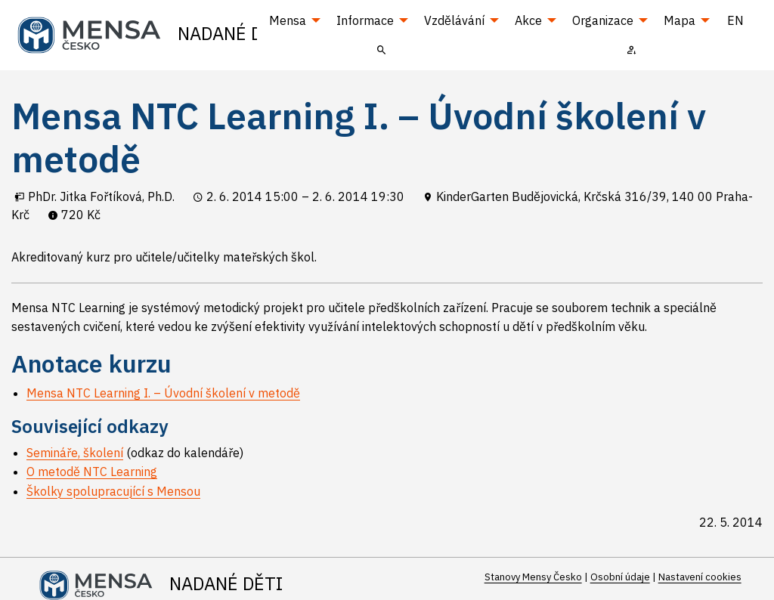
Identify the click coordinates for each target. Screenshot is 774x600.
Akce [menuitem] (528, 20)
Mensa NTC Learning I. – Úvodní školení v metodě (163, 393)
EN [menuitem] (735, 20)
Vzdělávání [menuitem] (454, 20)
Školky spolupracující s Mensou (113, 491)
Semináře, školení (74, 452)
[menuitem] (381, 49)
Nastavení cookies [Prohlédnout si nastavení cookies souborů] (699, 577)
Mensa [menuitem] (287, 20)
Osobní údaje (620, 577)
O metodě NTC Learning (91, 471)
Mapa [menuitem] (679, 20)
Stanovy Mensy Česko (533, 577)
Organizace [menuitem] (602, 20)
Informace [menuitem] (365, 20)
